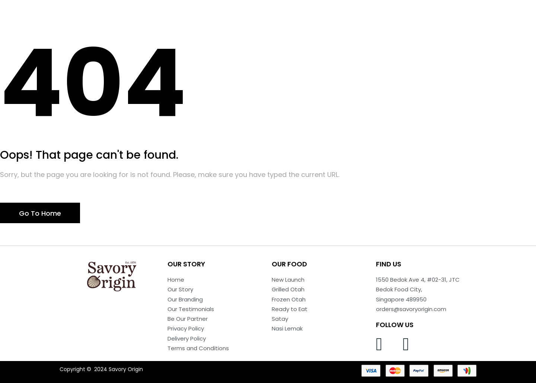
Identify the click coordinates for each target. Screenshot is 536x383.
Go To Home (40, 213)
